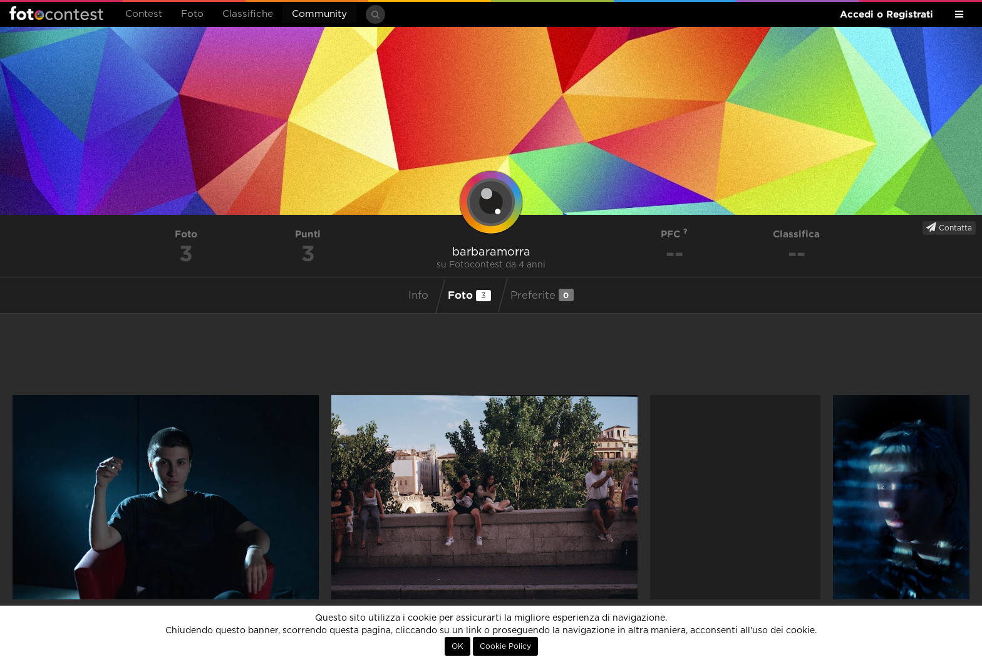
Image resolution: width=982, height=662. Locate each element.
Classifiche (247, 14)
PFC (674, 234)
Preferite (542, 295)
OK (457, 646)
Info (418, 296)
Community (319, 14)
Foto (192, 14)
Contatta (949, 227)
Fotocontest (56, 13)
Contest (143, 14)
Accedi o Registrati (886, 14)
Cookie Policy (505, 646)
